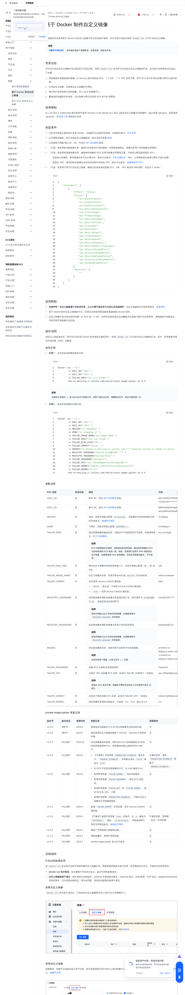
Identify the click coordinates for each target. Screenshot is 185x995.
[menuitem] (19, 36)
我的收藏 (174, 14)
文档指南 (29, 3)
